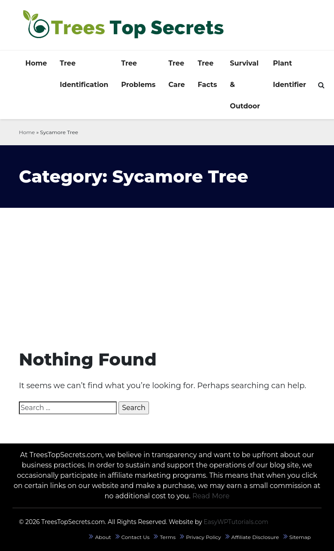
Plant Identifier (289, 74)
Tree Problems (138, 74)
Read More (211, 496)
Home (36, 63)
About (103, 537)
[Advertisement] (167, 272)
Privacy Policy (203, 537)
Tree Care (176, 74)
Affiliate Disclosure (255, 537)
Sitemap (300, 537)
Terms (168, 537)
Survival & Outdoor (245, 84)
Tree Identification (84, 74)
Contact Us (135, 537)
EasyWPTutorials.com (235, 522)
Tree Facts (207, 74)
